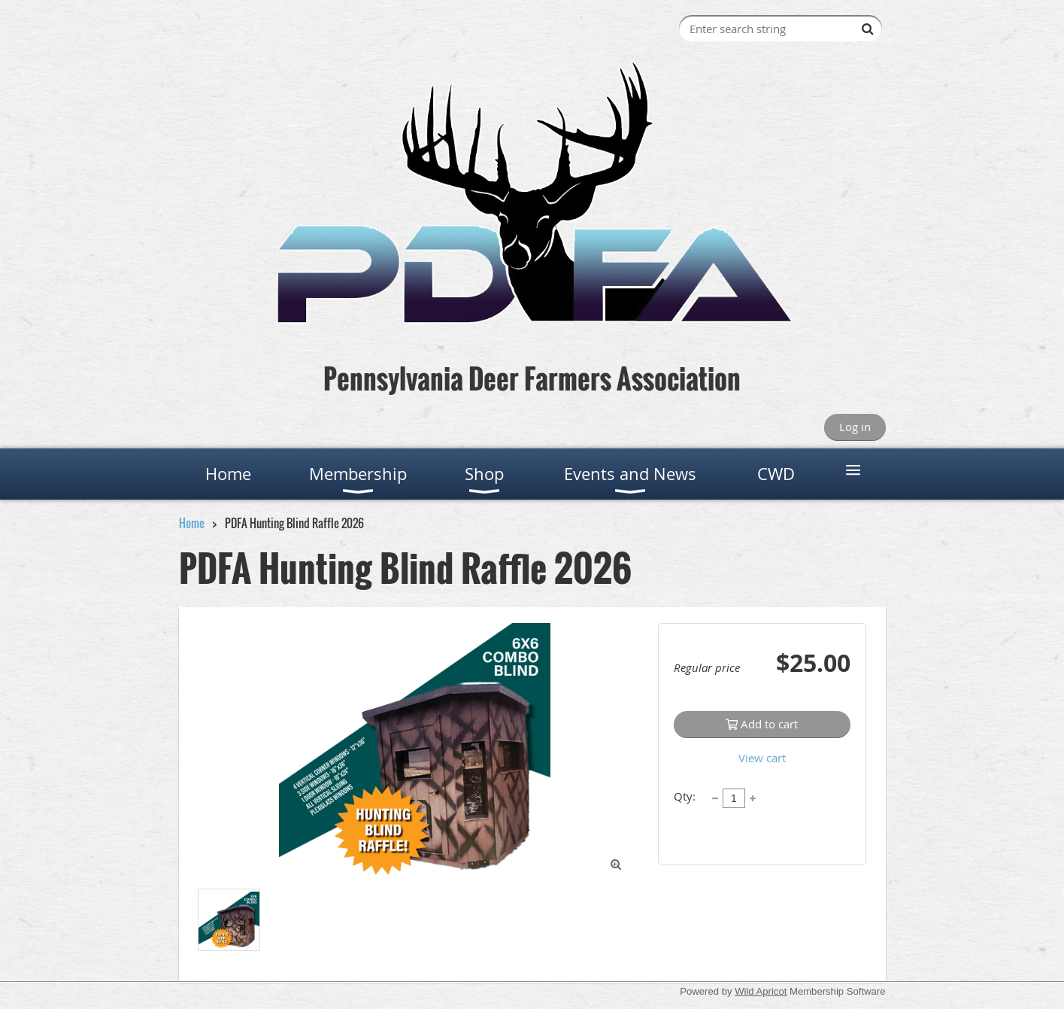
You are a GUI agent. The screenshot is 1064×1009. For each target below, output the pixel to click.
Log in (855, 426)
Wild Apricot (761, 991)
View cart (762, 757)
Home (192, 523)
